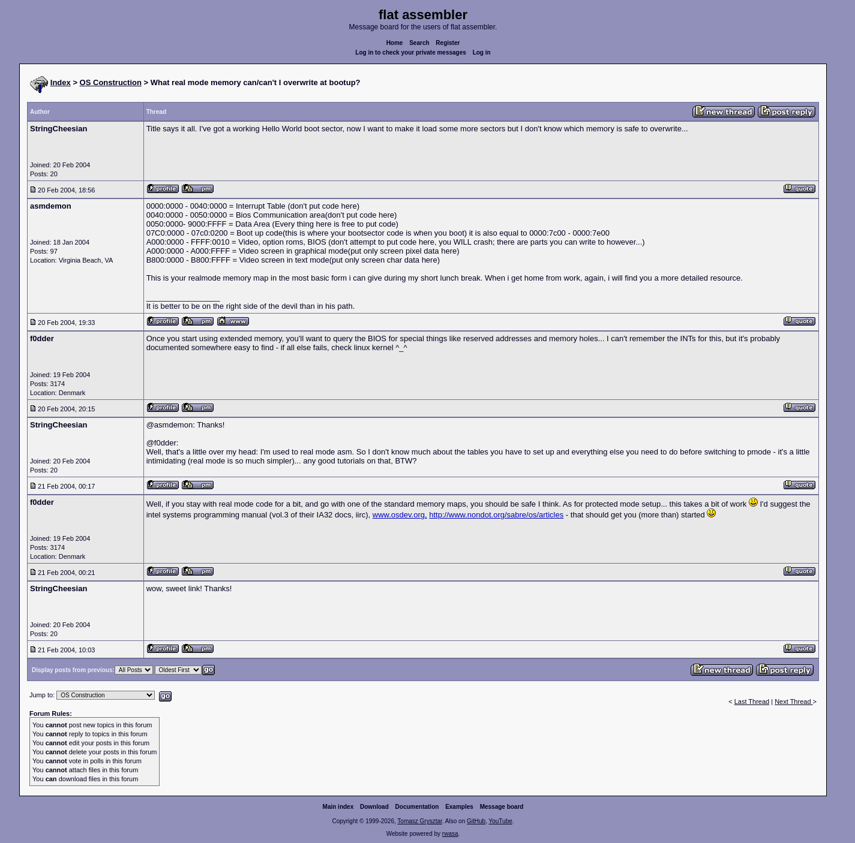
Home (394, 43)
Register (448, 43)
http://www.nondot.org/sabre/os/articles (496, 514)
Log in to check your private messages (410, 52)
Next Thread (793, 701)
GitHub (476, 821)
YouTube (500, 821)
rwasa (450, 833)
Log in (482, 52)
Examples (459, 806)
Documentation (417, 806)
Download (374, 806)
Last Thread (752, 701)
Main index (338, 806)
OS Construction (111, 82)
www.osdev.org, (400, 514)
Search (419, 43)
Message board (502, 806)
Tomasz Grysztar (419, 821)
